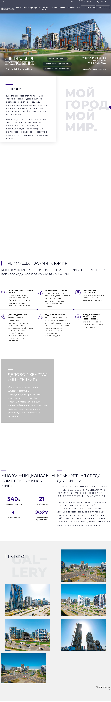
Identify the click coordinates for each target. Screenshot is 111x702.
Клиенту (69, 8)
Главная (18, 8)
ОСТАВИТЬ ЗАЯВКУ (88, 7)
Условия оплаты (57, 8)
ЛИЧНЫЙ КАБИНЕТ (103, 7)
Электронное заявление (11, 2)
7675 (101, 1)
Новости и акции (45, 9)
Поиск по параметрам (30, 8)
